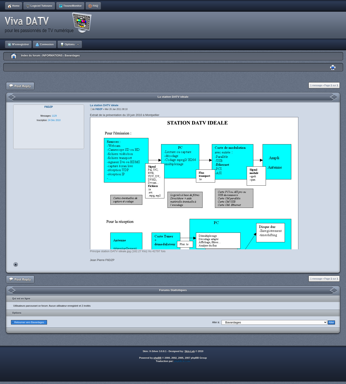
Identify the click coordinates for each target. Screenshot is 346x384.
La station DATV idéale (173, 96)
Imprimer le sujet (332, 67)
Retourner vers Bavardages (29, 322)
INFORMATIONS (52, 55)
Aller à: (216, 322)
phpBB (158, 357)
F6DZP (98, 109)
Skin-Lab (189, 351)
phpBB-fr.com (182, 361)
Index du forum (30, 55)
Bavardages (72, 55)
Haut (15, 264)
